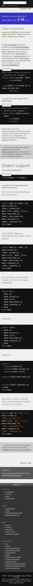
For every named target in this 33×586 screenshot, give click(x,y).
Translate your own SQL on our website (16, 449)
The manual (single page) (12, 548)
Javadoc (7, 554)
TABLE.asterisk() (7, 151)
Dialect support (16, 165)
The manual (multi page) (12, 550)
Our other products (11, 561)
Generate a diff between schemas (15, 565)
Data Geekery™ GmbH (18, 575)
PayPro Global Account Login (13, 512)
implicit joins (7, 100)
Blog (15, 6)
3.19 (14, 20)
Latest (4, 20)
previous (23, 8)
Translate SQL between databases (15, 563)
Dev (19, 16)
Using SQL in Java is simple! (13, 556)
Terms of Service (10, 531)
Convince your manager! (12, 559)
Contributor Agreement (12, 533)
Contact (7, 510)
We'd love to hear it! (14, 475)
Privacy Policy (9, 529)
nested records (20, 56)
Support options (10, 508)
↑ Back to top (16, 484)
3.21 (23, 16)
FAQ (6, 543)
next (29, 8)
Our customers (9, 491)
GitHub (7, 496)
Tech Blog (8, 493)
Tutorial (7, 545)
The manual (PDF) (10, 552)
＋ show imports (6, 69)
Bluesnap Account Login (12, 514)
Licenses (7, 524)
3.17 (27, 20)
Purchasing (8, 527)
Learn (4, 6)
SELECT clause (7, 51)
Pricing (9, 6)
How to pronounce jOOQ (12, 567)
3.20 (9, 20)
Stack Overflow (9, 498)
